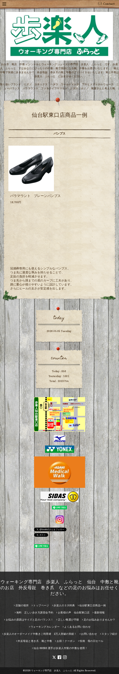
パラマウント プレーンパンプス (35, 196)
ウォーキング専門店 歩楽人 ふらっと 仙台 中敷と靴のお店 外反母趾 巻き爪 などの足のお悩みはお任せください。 (59, 587)
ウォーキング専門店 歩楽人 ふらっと (51, 670)
